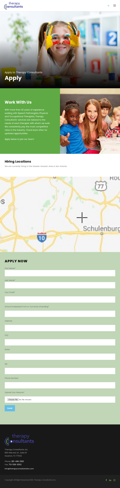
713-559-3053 (15, 464)
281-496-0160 (17, 461)
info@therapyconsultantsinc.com (19, 468)
